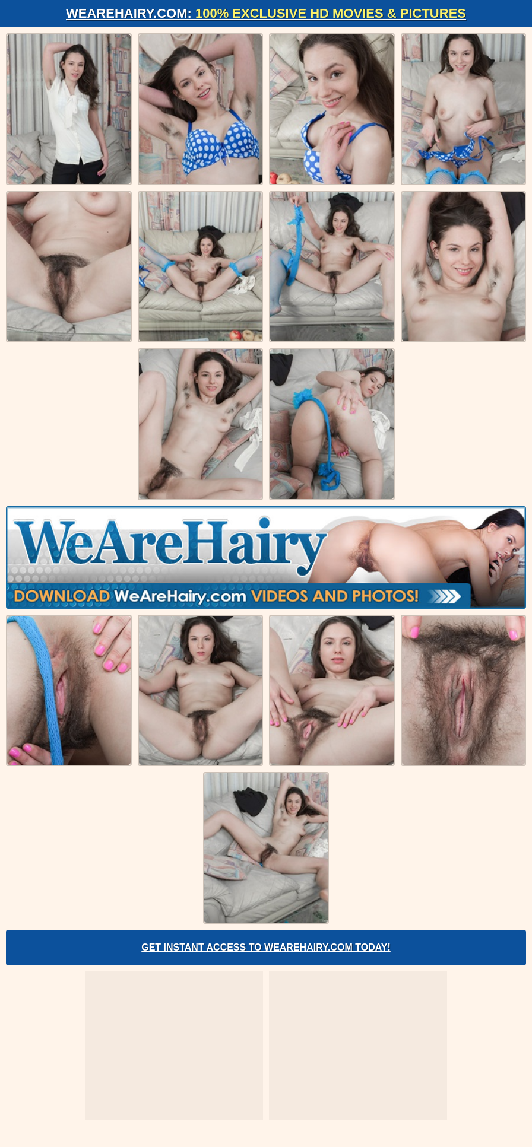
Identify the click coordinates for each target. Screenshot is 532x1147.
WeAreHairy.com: (266, 13)
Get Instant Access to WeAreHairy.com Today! (266, 947)
